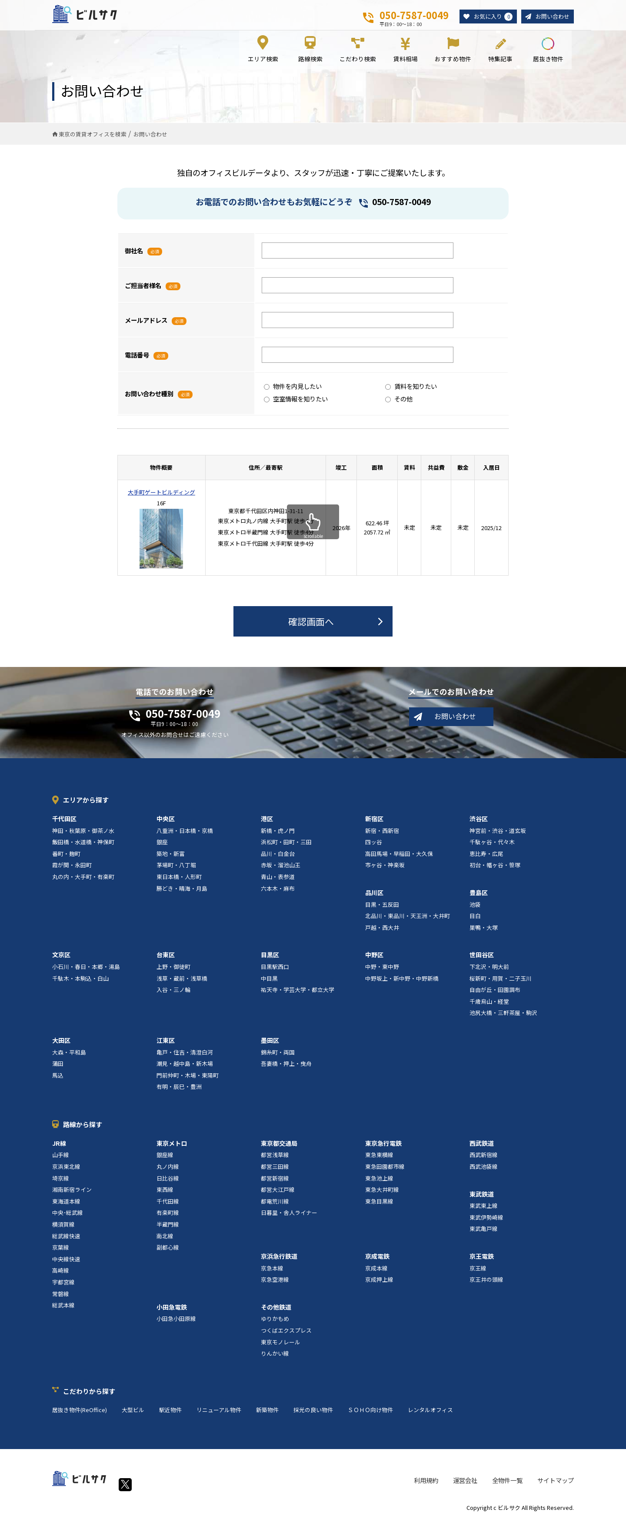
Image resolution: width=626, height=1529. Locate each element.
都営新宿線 (275, 1184)
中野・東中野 (382, 972)
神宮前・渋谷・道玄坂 (498, 836)
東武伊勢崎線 (486, 1223)
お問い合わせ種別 (149, 399)
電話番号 (137, 360)
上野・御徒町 (173, 972)
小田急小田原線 (176, 1325)
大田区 (61, 1046)
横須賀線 (63, 1231)
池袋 (475, 910)
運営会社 (465, 1486)
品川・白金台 (278, 860)
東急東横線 (379, 1161)
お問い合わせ (551, 16)
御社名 (134, 256)
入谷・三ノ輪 (173, 996)
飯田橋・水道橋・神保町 (83, 848)
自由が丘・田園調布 (495, 996)
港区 (267, 824)
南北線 (164, 1242)
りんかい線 (275, 1360)
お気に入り (489, 17)
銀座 (162, 848)
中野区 (374, 961)
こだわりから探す (89, 1397)
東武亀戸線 (484, 1235)
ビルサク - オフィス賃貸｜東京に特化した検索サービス (95, 17)
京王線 (478, 1274)
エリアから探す (86, 805)
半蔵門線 (167, 1231)
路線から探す (82, 1130)
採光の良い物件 (313, 1416)
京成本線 (376, 1274)
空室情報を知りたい (296, 404)
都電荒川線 (275, 1207)
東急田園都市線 (385, 1173)
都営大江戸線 (278, 1196)
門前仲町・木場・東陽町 (187, 1081)
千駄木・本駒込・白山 (80, 984)
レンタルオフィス (430, 1416)
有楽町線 (167, 1219)
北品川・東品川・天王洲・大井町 (407, 922)
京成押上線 (379, 1286)
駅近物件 (170, 1416)
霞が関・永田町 (72, 871)
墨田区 (270, 1046)
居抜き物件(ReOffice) (79, 1416)
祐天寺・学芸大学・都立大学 (297, 996)
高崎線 (60, 1277)
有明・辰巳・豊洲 (179, 1093)
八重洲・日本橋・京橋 (184, 836)
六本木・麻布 (278, 894)
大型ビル (133, 1416)
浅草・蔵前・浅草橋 (181, 984)
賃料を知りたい (411, 392)
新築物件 (267, 1416)
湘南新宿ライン (72, 1196)
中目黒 (269, 984)
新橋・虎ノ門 (278, 836)
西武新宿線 (484, 1161)
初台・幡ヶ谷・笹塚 (495, 871)
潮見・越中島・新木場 (184, 1070)
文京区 (61, 961)
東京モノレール (280, 1348)
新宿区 (374, 824)
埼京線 (60, 1184)
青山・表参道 (278, 883)
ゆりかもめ (275, 1325)
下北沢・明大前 (489, 972)
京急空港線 (275, 1286)
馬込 (57, 1081)
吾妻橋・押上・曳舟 (286, 1070)
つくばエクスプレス (286, 1336)
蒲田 (57, 1070)
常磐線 (60, 1300)
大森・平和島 (69, 1058)
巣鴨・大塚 (484, 933)
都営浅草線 (275, 1161)
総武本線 (63, 1311)
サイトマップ (555, 1486)
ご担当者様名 (143, 291)
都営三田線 (275, 1173)
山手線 (60, 1161)
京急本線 (272, 1274)
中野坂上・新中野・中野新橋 (402, 984)
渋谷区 (479, 824)
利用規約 (426, 1486)
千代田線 (167, 1207)
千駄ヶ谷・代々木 (492, 848)
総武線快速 (66, 1242)
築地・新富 (170, 860)
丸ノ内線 (167, 1173)
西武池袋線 (484, 1173)
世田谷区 (482, 961)
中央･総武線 (67, 1219)
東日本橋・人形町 (179, 883)
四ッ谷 (373, 848)
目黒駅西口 (275, 972)
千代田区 (64, 824)
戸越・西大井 (382, 933)
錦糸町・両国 (278, 1058)
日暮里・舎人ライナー (289, 1219)
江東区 (165, 1046)
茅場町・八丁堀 (176, 871)
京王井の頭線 (486, 1286)
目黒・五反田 (382, 910)
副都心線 (167, 1254)
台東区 (165, 961)
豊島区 (479, 898)
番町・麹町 (66, 860)
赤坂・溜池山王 (280, 871)
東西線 (164, 1196)
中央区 (165, 824)
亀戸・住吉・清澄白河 (184, 1058)
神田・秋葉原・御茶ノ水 (83, 836)
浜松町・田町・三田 (286, 848)
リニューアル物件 (218, 1416)
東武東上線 (484, 1212)
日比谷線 (167, 1184)
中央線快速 (66, 1265)
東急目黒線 (379, 1207)
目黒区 (270, 961)
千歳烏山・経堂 (489, 1007)
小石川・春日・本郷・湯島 (86, 972)
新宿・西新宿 (382, 836)
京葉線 (60, 1254)
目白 (475, 922)
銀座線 (164, 1161)
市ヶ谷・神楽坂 (385, 871)
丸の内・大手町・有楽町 (83, 883)
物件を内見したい (293, 392)
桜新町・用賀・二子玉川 (501, 984)
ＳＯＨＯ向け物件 (370, 1416)
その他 (399, 404)
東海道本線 (66, 1207)
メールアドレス (146, 326)
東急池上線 (379, 1184)
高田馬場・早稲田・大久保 (399, 860)
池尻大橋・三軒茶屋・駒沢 (503, 1019)
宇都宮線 (63, 1288)
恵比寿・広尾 (486, 860)
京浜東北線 (66, 1173)
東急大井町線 (382, 1196)
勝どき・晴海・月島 (181, 894)
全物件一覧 (507, 1486)
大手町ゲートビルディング (161, 498)
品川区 (374, 898)
